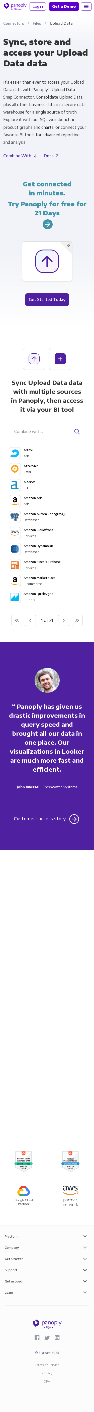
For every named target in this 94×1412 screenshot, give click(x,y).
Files (37, 23)
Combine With (17, 155)
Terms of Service (47, 1365)
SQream (45, 1353)
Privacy (47, 1373)
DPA (47, 1381)
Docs (48, 155)
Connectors (14, 23)
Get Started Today (47, 299)
